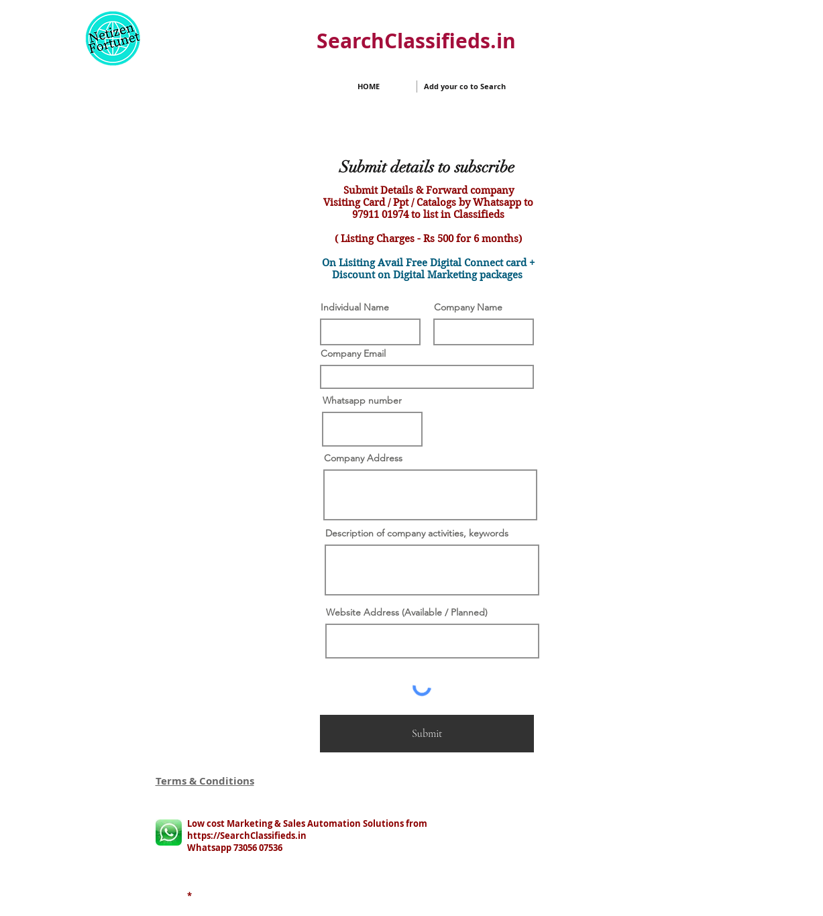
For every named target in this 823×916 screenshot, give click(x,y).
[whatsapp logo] (169, 832)
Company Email (353, 353)
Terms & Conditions (205, 781)
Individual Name (355, 307)
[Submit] (427, 733)
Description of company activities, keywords (416, 533)
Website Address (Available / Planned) (407, 612)
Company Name (468, 307)
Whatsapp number (362, 400)
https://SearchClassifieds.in (247, 835)
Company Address (363, 458)
